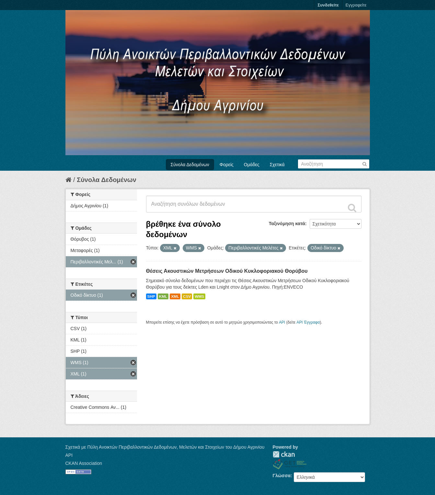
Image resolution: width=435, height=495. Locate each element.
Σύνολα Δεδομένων (190, 164)
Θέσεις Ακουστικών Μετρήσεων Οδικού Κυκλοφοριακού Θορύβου (227, 271)
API (282, 322)
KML (163, 296)
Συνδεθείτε (327, 5)
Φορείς (227, 164)
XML (175, 296)
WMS (199, 296)
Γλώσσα (282, 475)
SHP (151, 296)
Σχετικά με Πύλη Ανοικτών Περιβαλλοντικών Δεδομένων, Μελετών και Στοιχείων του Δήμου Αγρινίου (165, 447)
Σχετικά (277, 164)
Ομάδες (251, 164)
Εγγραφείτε (356, 5)
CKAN (284, 454)
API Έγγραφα (308, 322)
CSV (187, 296)
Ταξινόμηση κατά (287, 223)
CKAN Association (83, 463)
